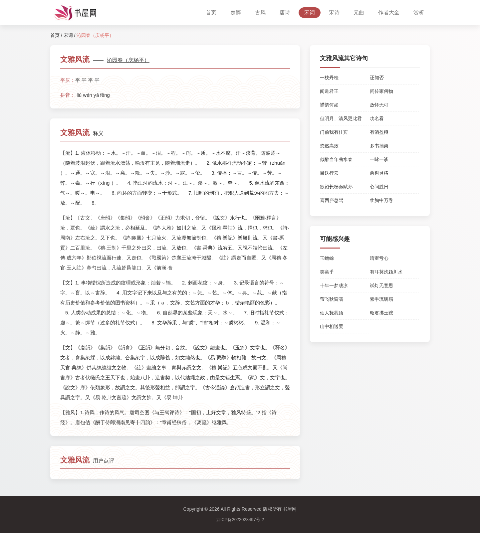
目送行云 (329, 173)
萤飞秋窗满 (331, 299)
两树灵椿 (379, 173)
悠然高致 (329, 145)
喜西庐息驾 (331, 200)
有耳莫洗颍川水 (386, 271)
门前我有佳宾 (334, 132)
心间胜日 (379, 186)
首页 (211, 12)
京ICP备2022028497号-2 (240, 519)
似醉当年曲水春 (336, 159)
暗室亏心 (379, 258)
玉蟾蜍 (327, 258)
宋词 (309, 12)
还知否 (377, 77)
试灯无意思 (381, 285)
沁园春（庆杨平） (128, 60)
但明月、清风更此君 (341, 118)
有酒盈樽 (379, 132)
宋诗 (334, 12)
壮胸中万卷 (381, 200)
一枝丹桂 (329, 77)
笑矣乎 (327, 271)
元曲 (359, 12)
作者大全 (388, 12)
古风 (260, 12)
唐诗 (285, 12)
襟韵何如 (329, 104)
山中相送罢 (331, 326)
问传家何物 (381, 91)
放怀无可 (379, 104)
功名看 (377, 118)
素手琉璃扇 (381, 299)
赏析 (418, 12)
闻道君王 (329, 91)
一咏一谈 (379, 159)
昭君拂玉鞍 (381, 312)
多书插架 (379, 145)
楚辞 (235, 12)
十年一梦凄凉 (334, 285)
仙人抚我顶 (331, 312)
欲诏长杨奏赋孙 (336, 186)
